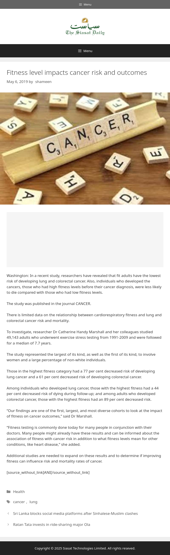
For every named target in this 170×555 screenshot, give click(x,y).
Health (19, 491)
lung (33, 501)
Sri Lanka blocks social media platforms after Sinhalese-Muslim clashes (75, 513)
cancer (18, 501)
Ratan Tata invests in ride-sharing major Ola (51, 524)
